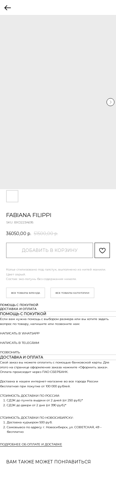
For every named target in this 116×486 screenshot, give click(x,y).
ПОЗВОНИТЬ (10, 352)
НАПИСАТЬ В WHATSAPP (19, 333)
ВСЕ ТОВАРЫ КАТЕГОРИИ (72, 292)
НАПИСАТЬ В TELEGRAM (19, 343)
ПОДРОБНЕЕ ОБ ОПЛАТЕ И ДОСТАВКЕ (31, 444)
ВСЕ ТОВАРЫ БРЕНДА (25, 292)
